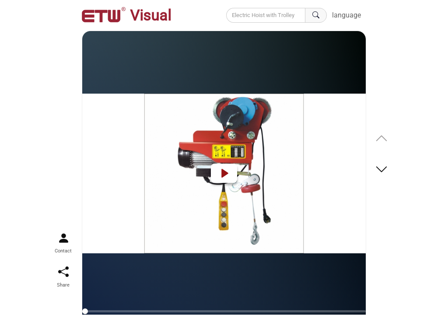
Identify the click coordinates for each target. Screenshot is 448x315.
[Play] (224, 173)
